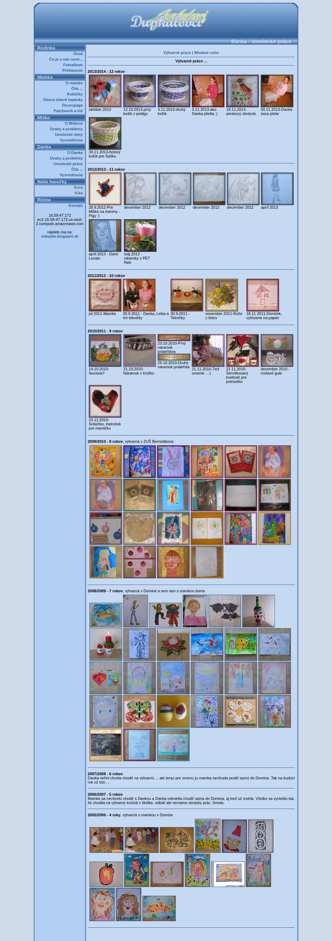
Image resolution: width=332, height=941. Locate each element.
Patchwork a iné (69, 111)
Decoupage (73, 105)
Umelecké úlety (70, 134)
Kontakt (77, 205)
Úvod (79, 54)
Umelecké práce (69, 164)
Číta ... (78, 88)
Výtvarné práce (177, 53)
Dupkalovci (177, 933)
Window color (206, 53)
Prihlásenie (73, 70)
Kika (80, 193)
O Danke (76, 153)
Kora (79, 187)
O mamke (75, 83)
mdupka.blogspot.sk (60, 236)
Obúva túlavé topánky (64, 100)
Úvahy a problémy (67, 129)
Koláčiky (76, 94)
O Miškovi (75, 123)
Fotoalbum (74, 65)
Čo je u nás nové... (67, 59)
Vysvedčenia (72, 140)
